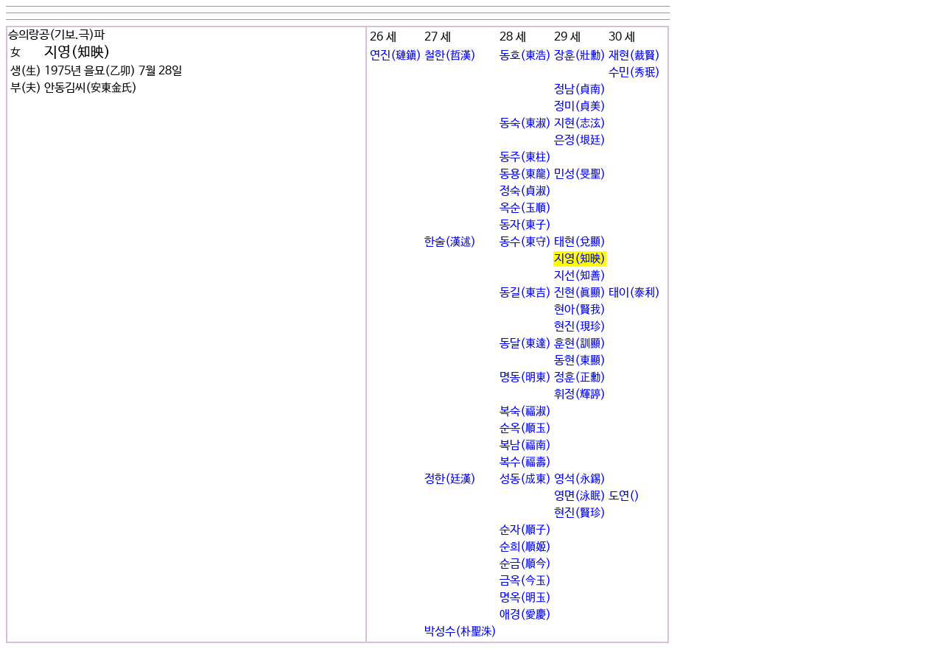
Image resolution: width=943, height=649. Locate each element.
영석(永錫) (580, 479)
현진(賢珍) (580, 513)
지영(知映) (580, 259)
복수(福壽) (525, 462)
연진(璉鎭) (395, 56)
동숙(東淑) (525, 123)
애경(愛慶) (525, 615)
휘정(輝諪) (580, 394)
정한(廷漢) (450, 479)
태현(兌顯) (580, 242)
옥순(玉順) (525, 208)
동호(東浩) (525, 56)
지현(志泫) (580, 123)
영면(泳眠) (580, 496)
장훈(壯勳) (580, 56)
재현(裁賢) (634, 56)
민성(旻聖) (580, 174)
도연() (624, 496)
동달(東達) (525, 344)
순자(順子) (525, 530)
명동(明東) (525, 378)
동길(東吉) (525, 293)
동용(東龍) (525, 174)
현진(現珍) (580, 327)
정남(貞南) (580, 90)
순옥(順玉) (525, 428)
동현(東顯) (580, 361)
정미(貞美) (580, 106)
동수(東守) (525, 242)
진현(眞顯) (580, 293)
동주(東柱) (525, 157)
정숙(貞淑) (525, 191)
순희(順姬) (525, 547)
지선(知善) (580, 276)
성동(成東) (525, 479)
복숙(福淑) (525, 411)
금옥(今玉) (525, 581)
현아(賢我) (580, 310)
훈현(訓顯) (580, 344)
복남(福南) (525, 445)
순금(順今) (525, 564)
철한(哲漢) (450, 56)
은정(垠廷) (580, 140)
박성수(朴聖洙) (460, 632)
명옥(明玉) (525, 598)
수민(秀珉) (634, 73)
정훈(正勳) (580, 378)
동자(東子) (525, 225)
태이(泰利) (634, 293)
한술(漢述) (450, 242)
